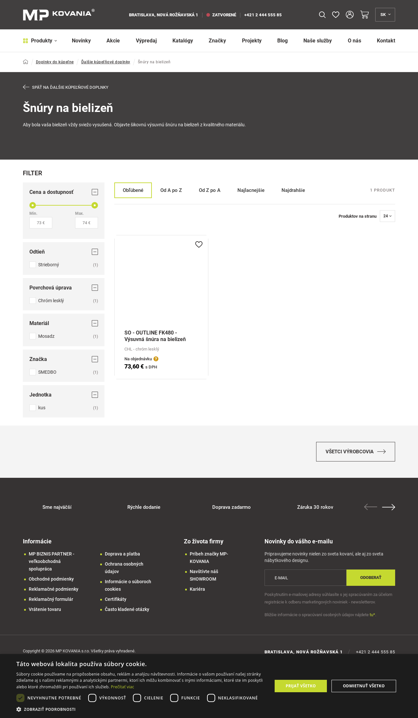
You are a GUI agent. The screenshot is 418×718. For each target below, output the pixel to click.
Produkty (40, 41)
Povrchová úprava (63, 287)
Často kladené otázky (127, 609)
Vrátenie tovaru (45, 609)
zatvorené (221, 14)
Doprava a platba (122, 553)
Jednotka (63, 395)
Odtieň (63, 252)
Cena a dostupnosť (63, 192)
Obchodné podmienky (51, 579)
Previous (370, 506)
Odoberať (370, 577)
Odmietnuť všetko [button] (364, 686)
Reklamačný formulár (51, 599)
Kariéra (197, 589)
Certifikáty (115, 599)
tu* (372, 614)
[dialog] (209, 686)
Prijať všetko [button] (301, 686)
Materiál (63, 323)
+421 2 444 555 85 (263, 14)
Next (388, 507)
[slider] (32, 205)
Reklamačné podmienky (53, 589)
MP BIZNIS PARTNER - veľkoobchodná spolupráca (51, 561)
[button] (140, 709)
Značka (63, 359)
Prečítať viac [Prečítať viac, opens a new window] (122, 687)
